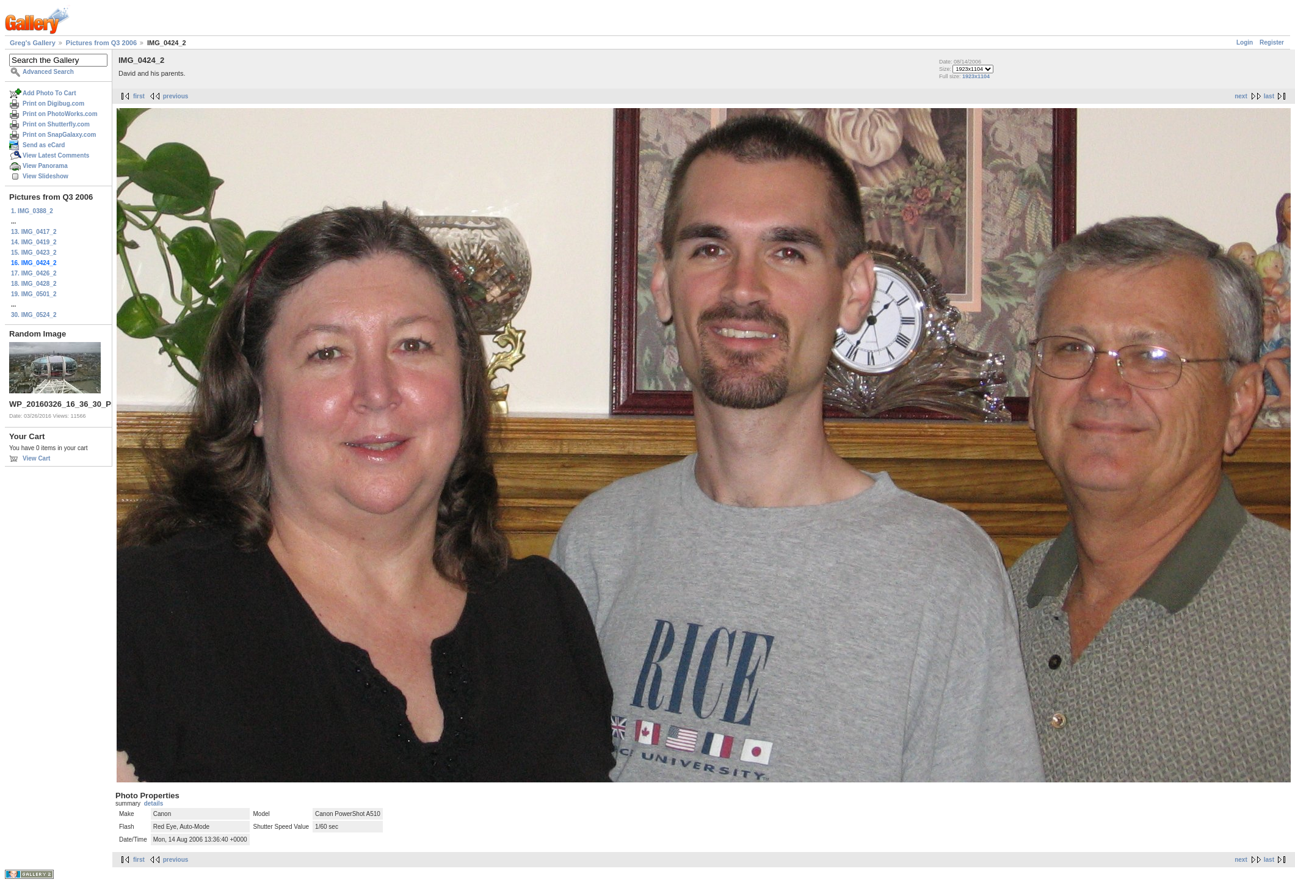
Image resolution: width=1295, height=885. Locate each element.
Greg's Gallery (33, 42)
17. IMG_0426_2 (34, 273)
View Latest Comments (56, 155)
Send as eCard (44, 145)
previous (176, 96)
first (139, 96)
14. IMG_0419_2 (34, 242)
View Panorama (45, 165)
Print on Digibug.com (53, 103)
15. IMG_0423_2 (34, 252)
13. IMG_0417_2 (34, 231)
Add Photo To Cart (49, 93)
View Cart (36, 458)
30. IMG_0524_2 (34, 314)
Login (1244, 42)
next (1241, 96)
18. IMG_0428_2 (34, 283)
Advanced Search (48, 71)
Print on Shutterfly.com (56, 124)
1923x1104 (976, 76)
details (154, 803)
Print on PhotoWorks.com (60, 114)
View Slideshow (45, 176)
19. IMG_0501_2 (34, 294)
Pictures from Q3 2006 (101, 42)
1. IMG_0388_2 (32, 211)
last (1269, 96)
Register (1272, 42)
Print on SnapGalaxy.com (59, 134)
